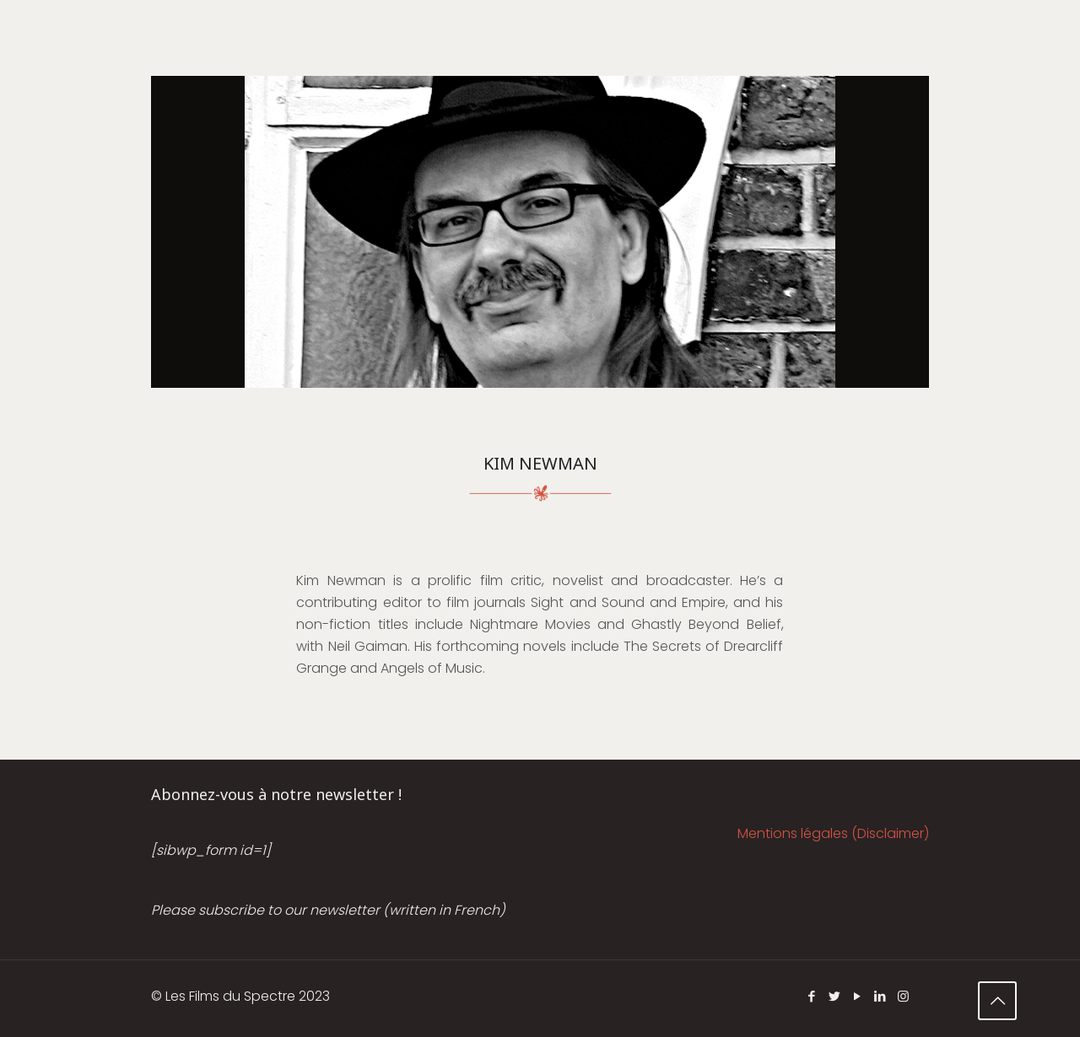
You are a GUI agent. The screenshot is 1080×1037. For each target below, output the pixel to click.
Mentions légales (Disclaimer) (833, 833)
